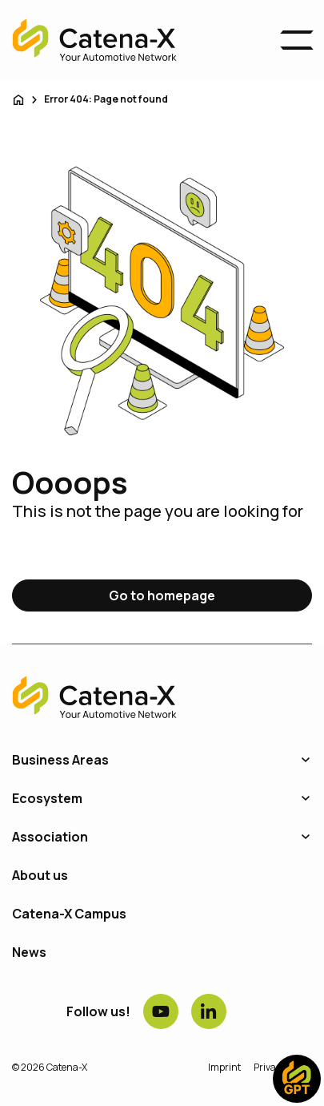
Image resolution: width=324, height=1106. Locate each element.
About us (40, 875)
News (29, 952)
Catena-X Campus (69, 913)
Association (50, 837)
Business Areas (60, 760)
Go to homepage (162, 595)
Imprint (224, 1067)
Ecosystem (47, 798)
